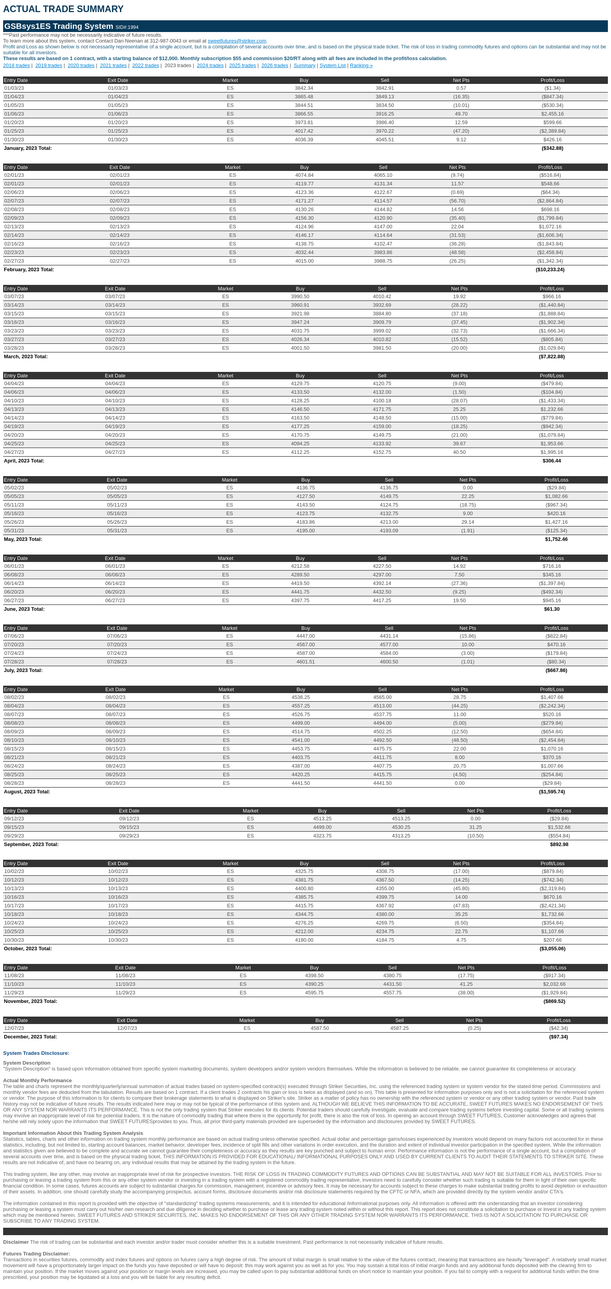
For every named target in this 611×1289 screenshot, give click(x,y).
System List (333, 65)
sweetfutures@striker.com (237, 41)
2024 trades (210, 65)
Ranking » (361, 65)
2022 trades (145, 65)
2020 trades (81, 65)
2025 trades (242, 65)
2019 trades (48, 65)
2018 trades (16, 65)
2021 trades (113, 65)
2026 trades (274, 65)
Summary (305, 65)
